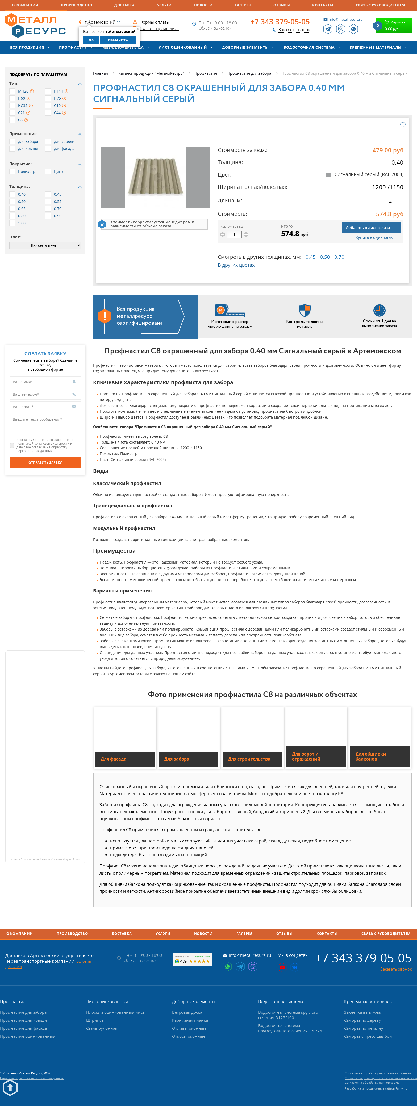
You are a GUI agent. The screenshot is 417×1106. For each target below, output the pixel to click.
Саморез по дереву (362, 1020)
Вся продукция (27, 47)
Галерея (243, 5)
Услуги (164, 5)
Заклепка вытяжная (363, 1012)
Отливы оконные (189, 1028)
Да (91, 40)
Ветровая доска (187, 1012)
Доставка (124, 5)
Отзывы (281, 5)
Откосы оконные (188, 1036)
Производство (76, 5)
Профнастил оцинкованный (28, 1036)
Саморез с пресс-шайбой (368, 1036)
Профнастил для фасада (23, 1028)
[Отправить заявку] (45, 462)
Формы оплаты (155, 22)
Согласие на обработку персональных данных (378, 1073)
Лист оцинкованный (183, 47)
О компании (25, 5)
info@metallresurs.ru (345, 19)
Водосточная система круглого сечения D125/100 (288, 1014)
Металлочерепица (123, 47)
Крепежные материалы (376, 47)
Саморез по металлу (363, 1028)
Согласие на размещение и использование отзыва (381, 1078)
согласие (39, 447)
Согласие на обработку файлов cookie (372, 1082)
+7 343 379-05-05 (280, 22)
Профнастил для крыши (23, 1020)
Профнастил (73, 47)
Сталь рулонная (101, 1028)
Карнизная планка (190, 1020)
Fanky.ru (401, 1088)
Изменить (118, 40)
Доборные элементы (245, 47)
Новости (203, 5)
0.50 (325, 256)
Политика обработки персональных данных (32, 1078)
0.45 (311, 256)
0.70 (339, 256)
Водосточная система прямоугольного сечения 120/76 (290, 1028)
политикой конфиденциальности (42, 443)
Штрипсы (95, 1020)
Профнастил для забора (23, 1012)
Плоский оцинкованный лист (115, 1012)
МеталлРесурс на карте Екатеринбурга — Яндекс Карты (45, 859)
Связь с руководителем (380, 5)
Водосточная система (309, 47)
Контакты (322, 5)
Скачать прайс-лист (159, 28)
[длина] (390, 200)
